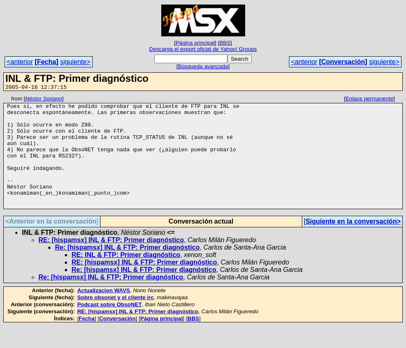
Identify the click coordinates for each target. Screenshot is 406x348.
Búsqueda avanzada (203, 66)
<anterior (20, 61)
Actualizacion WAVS (103, 313)
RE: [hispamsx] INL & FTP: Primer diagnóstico (111, 262)
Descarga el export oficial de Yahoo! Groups (203, 49)
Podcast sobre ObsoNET (109, 327)
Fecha (46, 61)
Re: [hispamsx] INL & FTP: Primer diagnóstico (127, 269)
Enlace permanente (370, 100)
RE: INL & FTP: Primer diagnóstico (126, 277)
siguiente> (75, 61)
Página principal (195, 43)
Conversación (343, 61)
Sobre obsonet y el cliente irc (115, 320)
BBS (225, 43)
